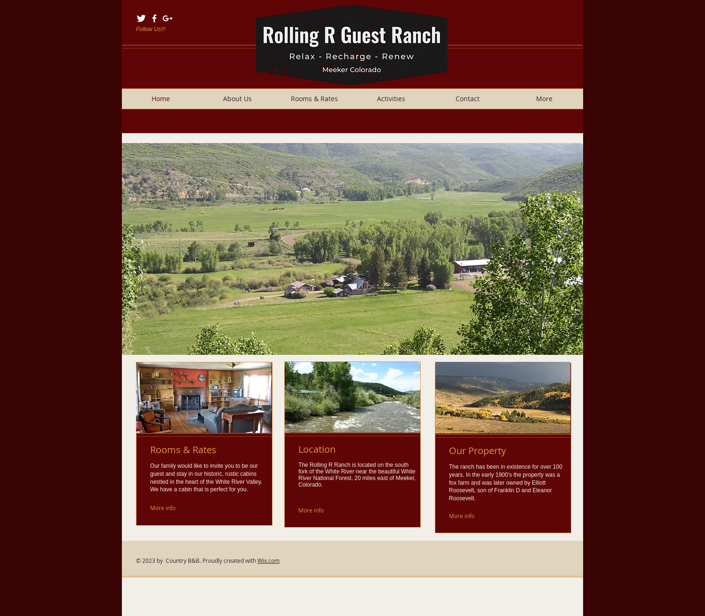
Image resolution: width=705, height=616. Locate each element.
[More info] (172, 508)
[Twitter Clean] (141, 18)
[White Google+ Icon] (167, 18)
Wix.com (268, 560)
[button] (352, 249)
